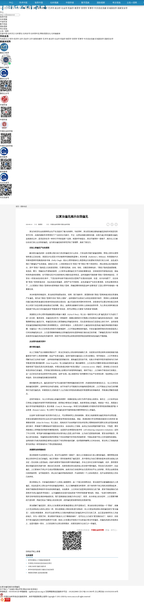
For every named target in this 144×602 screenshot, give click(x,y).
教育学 (69, 39)
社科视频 (54, 2)
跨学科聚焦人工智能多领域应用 (39, 560)
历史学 (26, 39)
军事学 (80, 39)
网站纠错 (26, 589)
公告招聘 (132, 2)
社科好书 (26, 33)
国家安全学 (108, 39)
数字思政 (85, 2)
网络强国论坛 (45, 33)
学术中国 (23, 2)
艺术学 (45, 39)
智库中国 (39, 2)
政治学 (51, 39)
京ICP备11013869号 (86, 592)
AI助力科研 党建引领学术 (37, 566)
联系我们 (34, 589)
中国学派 (70, 2)
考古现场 (116, 2)
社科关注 (11, 33)
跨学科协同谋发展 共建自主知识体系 (41, 569)
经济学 (16, 39)
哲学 (11, 39)
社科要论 (18, 33)
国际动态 (24, 206)
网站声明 (18, 589)
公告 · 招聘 (4, 31)
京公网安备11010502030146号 (106, 592)
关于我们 (3, 589)
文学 (31, 39)
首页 (17, 206)
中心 (11, 2)
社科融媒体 (55, 33)
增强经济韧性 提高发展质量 (37, 573)
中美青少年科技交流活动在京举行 (40, 563)
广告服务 (11, 589)
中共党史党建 (89, 39)
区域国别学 (99, 39)
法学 (21, 39)
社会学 (57, 39)
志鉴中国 (3, 33)
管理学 (74, 39)
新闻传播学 (37, 39)
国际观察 (101, 2)
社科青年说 (35, 33)
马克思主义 (4, 39)
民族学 (63, 39)
